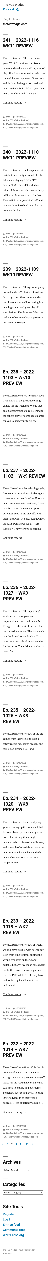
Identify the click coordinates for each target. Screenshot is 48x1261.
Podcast (8, 9)
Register (9, 1214)
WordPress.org (13, 1235)
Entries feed (11, 1224)
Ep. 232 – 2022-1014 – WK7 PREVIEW (19, 1049)
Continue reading (12, 102)
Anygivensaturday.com (33, 124)
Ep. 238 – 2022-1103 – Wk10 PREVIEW (19, 377)
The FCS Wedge (13, 5)
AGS (20, 124)
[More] (17, 9)
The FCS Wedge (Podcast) (17, 120)
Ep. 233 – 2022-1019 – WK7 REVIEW (19, 926)
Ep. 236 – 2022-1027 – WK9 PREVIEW (19, 593)
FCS (4, 127)
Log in (7, 1219)
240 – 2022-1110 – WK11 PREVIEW (23, 155)
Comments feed (14, 1230)
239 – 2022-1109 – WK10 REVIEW (23, 272)
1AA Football (11, 124)
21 (27, 1144)
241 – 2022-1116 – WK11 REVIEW (23, 43)
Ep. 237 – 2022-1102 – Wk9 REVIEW (24, 473)
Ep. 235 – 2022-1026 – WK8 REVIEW (19, 715)
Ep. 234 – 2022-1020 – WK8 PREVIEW (19, 804)
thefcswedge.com (30, 127)
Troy (8, 117)
